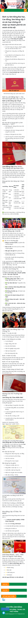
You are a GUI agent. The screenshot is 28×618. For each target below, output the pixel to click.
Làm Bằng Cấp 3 (15, 329)
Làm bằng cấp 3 (7, 397)
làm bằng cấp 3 (12, 101)
